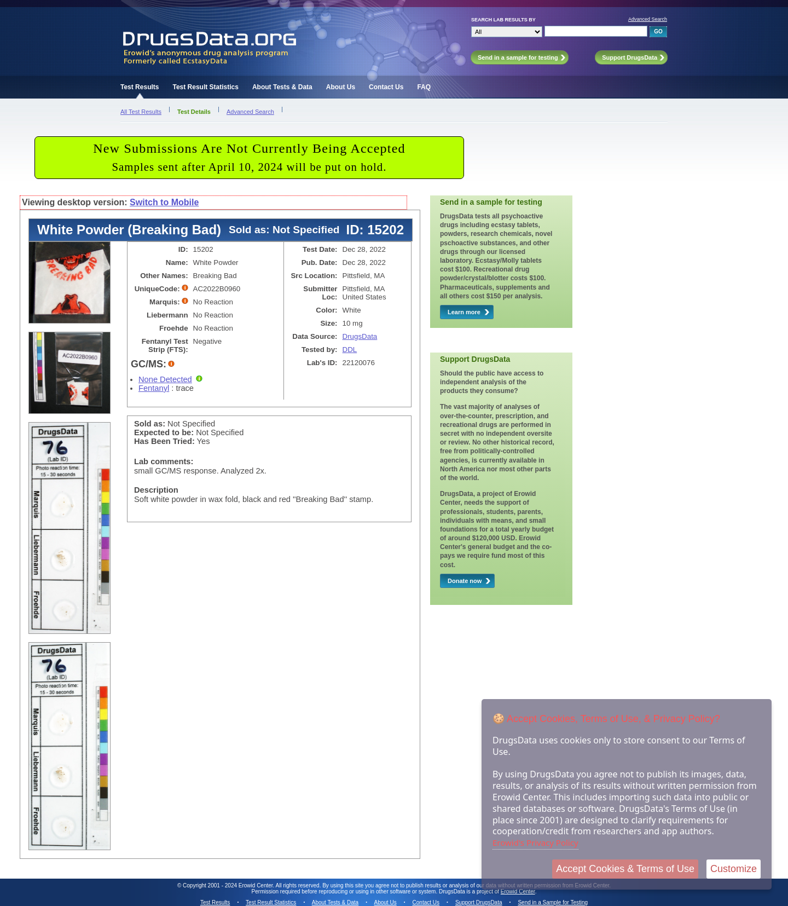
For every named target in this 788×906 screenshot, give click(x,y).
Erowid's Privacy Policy (535, 842)
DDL (350, 349)
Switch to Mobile (164, 202)
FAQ (424, 87)
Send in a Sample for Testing (553, 902)
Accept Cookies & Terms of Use (625, 868)
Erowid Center (518, 891)
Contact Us (386, 87)
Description (156, 490)
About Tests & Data (282, 87)
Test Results (139, 87)
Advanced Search (647, 19)
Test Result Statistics (205, 87)
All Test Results (140, 111)
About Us (340, 87)
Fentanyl (153, 388)
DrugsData (360, 336)
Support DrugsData (478, 902)
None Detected (165, 379)
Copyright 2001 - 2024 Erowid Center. (228, 885)
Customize (733, 868)
